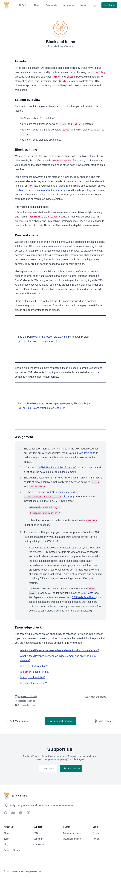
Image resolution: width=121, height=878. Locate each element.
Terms (96, 833)
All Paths (23, 5)
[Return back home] (6, 5)
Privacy (96, 838)
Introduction (24, 61)
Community (51, 5)
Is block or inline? (34, 671)
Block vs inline (26, 149)
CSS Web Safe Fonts (84, 597)
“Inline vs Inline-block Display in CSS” (74, 477)
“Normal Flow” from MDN (82, 453)
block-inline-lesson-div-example (49, 336)
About (37, 5)
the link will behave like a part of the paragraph (41, 190)
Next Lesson (102, 721)
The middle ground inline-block (32, 207)
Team (6, 838)
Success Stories (12, 850)
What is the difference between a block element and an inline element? (59, 650)
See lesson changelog (95, 696)
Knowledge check (28, 627)
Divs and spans (26, 235)
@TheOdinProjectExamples (34, 341)
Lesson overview (27, 99)
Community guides (72, 833)
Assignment (24, 437)
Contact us (38, 844)
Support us (68, 5)
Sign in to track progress (60, 721)
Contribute (38, 838)
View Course (19, 721)
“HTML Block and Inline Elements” (57, 467)
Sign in (83, 5)
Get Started (109, 5)
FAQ (35, 833)
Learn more (48, 768)
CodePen (60, 341)
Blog (6, 844)
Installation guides (72, 838)
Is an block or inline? (34, 666)
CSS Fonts (87, 593)
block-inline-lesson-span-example (51, 403)
